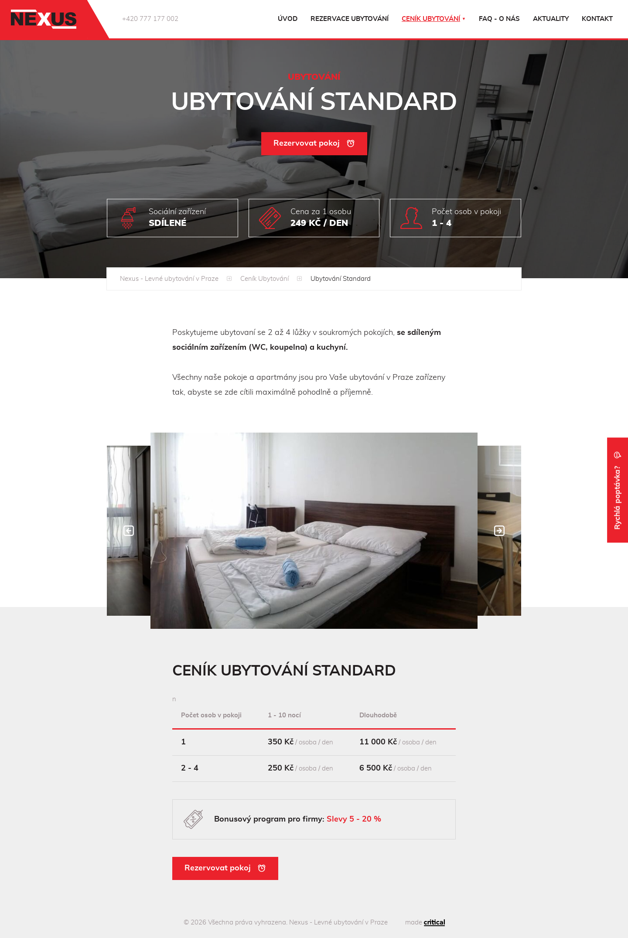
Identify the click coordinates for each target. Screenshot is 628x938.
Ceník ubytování (431, 19)
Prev (128, 531)
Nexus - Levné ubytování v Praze (169, 279)
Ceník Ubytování (264, 279)
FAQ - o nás (499, 19)
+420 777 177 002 (150, 19)
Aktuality (551, 19)
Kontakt (597, 19)
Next (499, 531)
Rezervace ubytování (350, 19)
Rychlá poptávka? (617, 489)
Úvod (287, 19)
